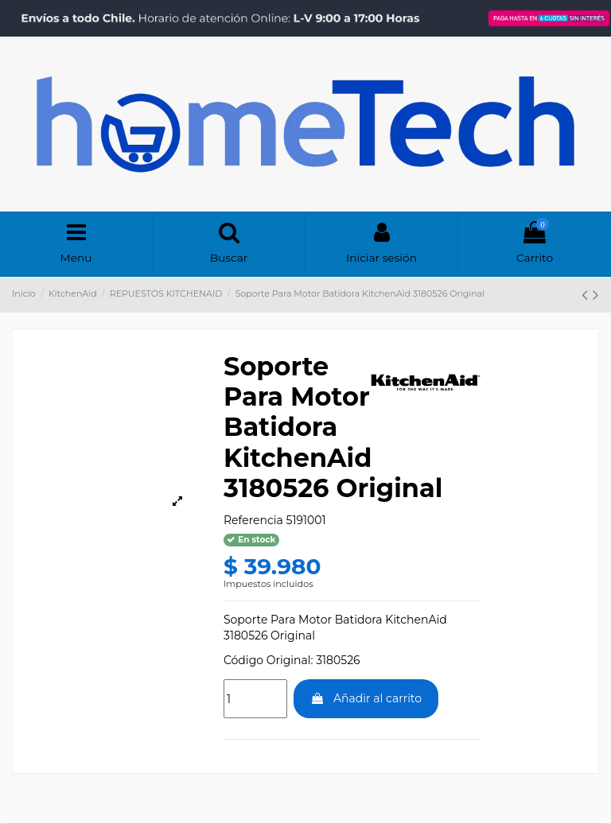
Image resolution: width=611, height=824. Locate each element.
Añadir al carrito (366, 700)
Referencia (253, 521)
